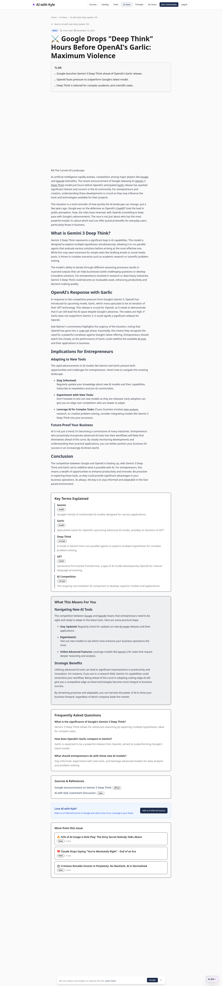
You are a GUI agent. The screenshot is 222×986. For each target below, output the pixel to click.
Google (144, 177)
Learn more (110, 980)
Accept (152, 979)
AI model (124, 626)
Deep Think (57, 185)
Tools (115, 4)
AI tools (142, 339)
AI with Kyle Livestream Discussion (75, 792)
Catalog (104, 4)
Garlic (120, 185)
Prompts (139, 4)
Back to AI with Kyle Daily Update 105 (70, 24)
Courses (93, 4)
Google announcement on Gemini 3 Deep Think (83, 787)
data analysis (131, 409)
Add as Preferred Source (153, 810)
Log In (184, 4)
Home (54, 17)
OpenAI (60, 181)
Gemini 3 (123, 651)
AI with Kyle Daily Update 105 (83, 17)
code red (84, 330)
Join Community (169, 4)
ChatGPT (121, 208)
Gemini (140, 181)
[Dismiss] (161, 980)
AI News (127, 4)
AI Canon (152, 4)
